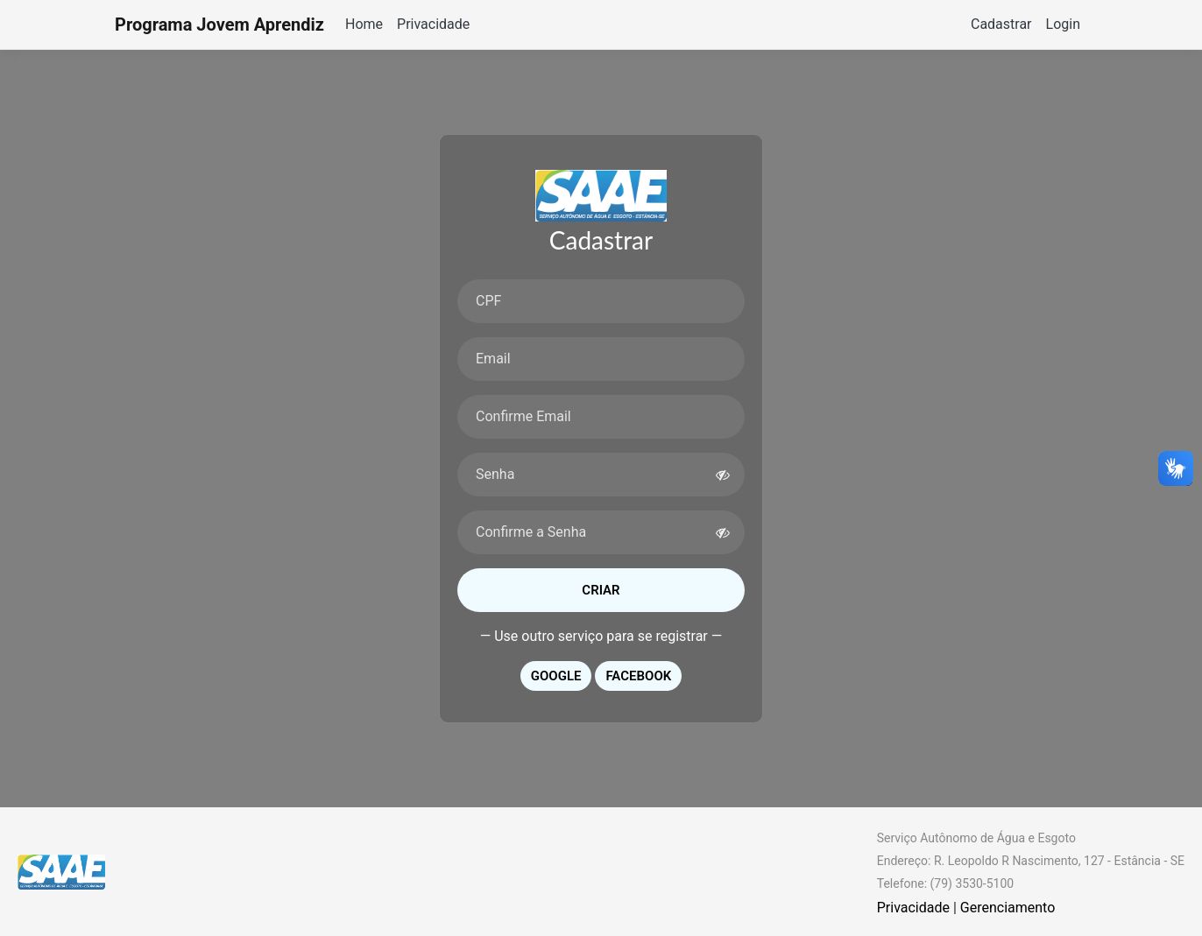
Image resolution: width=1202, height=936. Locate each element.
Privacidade (433, 24)
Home (364, 24)
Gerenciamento (1008, 907)
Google (556, 676)
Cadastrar (1001, 24)
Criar (600, 590)
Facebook (638, 676)
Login (1063, 24)
